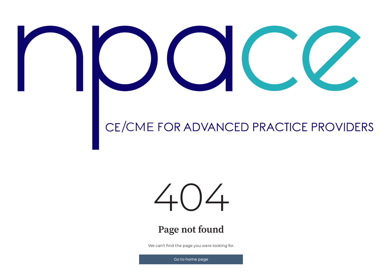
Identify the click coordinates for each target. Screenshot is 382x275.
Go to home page (191, 259)
